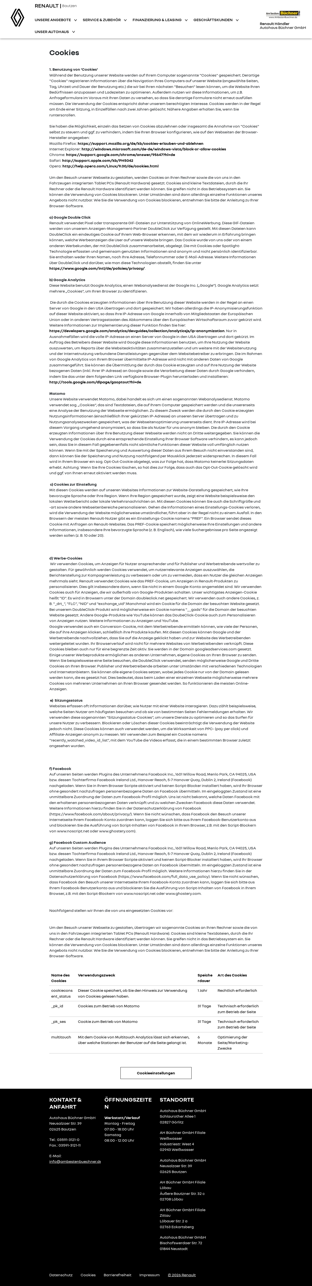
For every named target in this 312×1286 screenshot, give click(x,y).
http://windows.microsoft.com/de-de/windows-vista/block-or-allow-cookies (154, 149)
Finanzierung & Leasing (157, 19)
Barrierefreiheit (117, 1274)
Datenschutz (61, 1274)
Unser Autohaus (52, 31)
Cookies (88, 1274)
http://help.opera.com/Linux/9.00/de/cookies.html (110, 166)
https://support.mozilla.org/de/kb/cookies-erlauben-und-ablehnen (140, 143)
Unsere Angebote (53, 19)
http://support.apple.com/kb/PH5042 (97, 160)
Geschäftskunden (213, 19)
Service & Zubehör (102, 19)
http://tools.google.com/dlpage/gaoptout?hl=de (95, 382)
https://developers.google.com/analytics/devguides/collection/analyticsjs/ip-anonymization (137, 330)
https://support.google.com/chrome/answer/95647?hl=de (120, 154)
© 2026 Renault (182, 1274)
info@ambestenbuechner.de (75, 1161)
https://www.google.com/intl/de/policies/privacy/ (97, 268)
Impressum (149, 1274)
